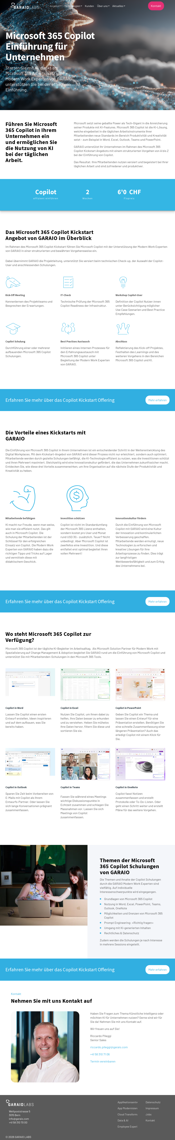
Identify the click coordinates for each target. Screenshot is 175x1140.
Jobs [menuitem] (148, 1114)
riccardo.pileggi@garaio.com (109, 1047)
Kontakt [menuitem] (150, 1120)
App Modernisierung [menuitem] (129, 1108)
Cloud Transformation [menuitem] (130, 1114)
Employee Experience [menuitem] (130, 1126)
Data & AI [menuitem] (123, 1120)
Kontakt (156, 6)
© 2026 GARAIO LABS (18, 1136)
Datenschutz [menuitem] (153, 1102)
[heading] (87, 460)
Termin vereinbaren (102, 1061)
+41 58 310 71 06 (100, 1054)
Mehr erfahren (157, 400)
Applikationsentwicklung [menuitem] (132, 1102)
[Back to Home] (25, 6)
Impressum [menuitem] (152, 1108)
